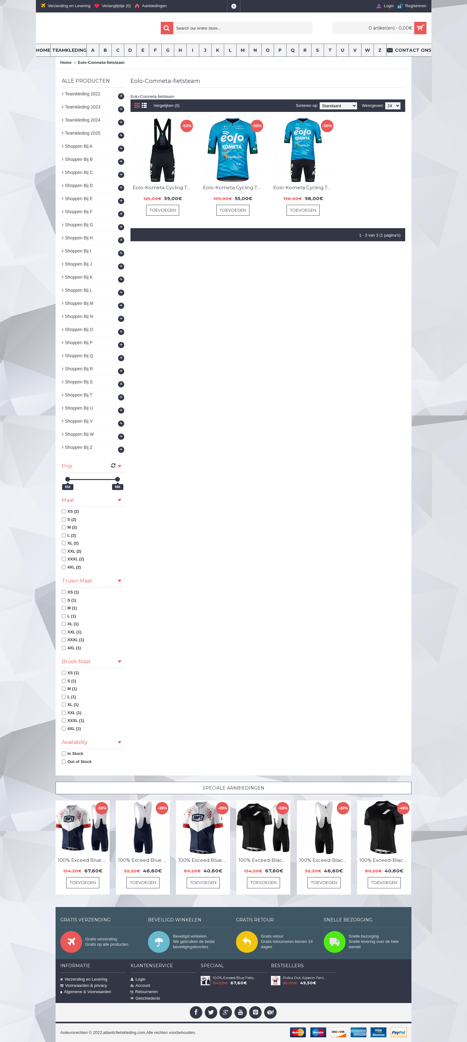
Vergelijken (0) (166, 105)
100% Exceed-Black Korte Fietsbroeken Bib (325, 860)
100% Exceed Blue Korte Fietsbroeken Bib (144, 860)
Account (140, 985)
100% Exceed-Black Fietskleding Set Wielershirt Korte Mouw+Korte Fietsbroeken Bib (264, 860)
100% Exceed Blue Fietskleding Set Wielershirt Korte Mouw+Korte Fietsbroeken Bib (84, 860)
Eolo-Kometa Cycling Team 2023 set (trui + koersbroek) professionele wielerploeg (304, 187)
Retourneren (144, 991)
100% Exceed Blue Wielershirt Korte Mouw (204, 860)
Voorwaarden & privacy (83, 985)
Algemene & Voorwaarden (85, 991)
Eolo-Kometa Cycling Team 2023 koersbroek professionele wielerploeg (163, 187)
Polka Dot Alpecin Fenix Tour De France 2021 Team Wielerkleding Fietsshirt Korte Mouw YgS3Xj (305, 978)
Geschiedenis (145, 998)
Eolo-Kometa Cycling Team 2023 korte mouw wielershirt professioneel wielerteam (234, 187)
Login (137, 979)
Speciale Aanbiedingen (233, 788)
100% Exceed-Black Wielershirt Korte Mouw (385, 860)
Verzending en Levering (83, 979)
